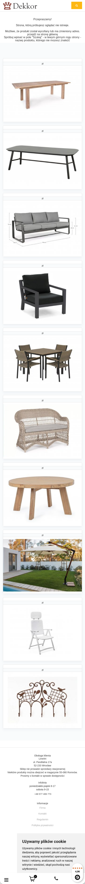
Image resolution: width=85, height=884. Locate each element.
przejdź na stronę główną (42, 34)
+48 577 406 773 (42, 794)
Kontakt (42, 813)
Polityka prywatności (42, 825)
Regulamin (42, 819)
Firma (42, 807)
